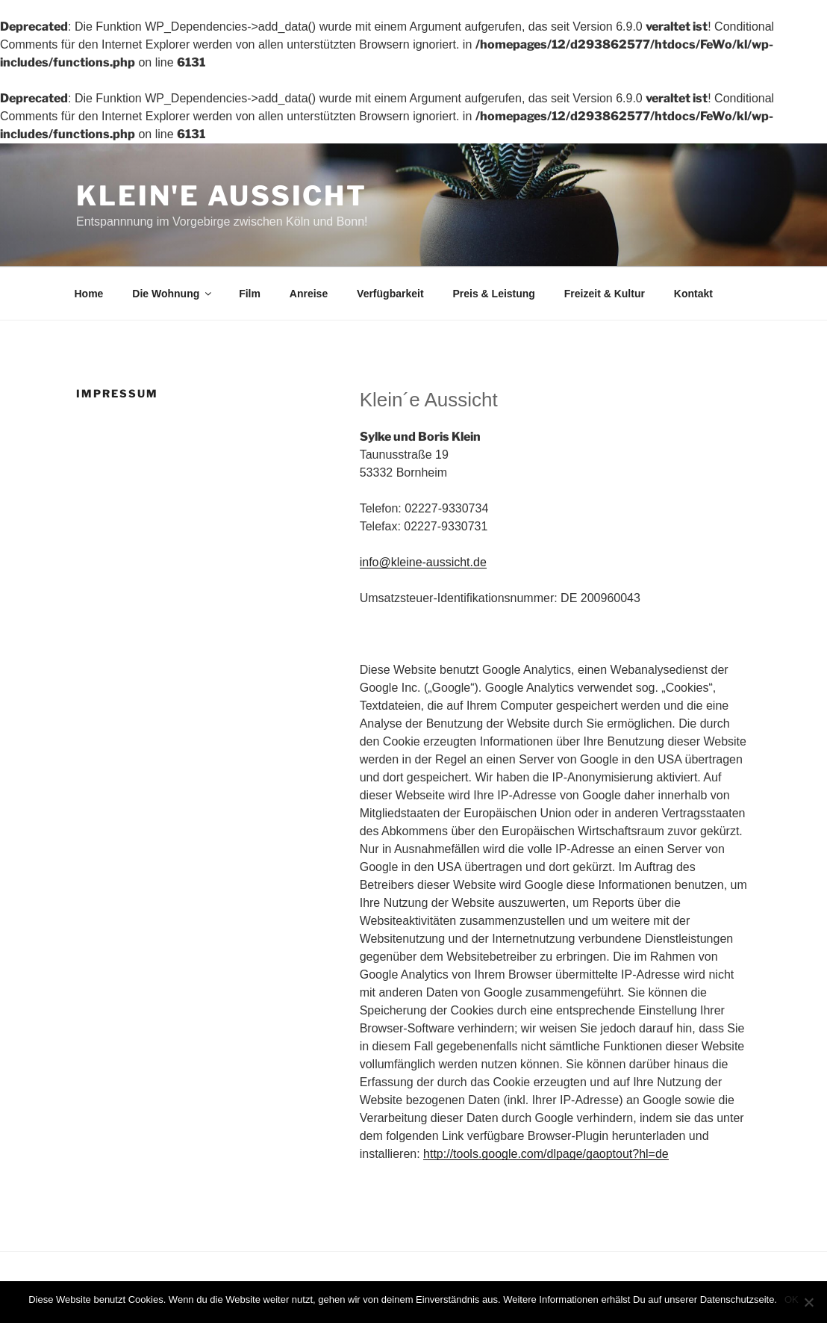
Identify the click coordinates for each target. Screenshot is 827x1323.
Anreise (309, 294)
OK (791, 1299)
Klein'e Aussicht (221, 195)
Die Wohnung (172, 294)
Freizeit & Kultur (604, 294)
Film (249, 294)
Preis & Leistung (493, 294)
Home (89, 294)
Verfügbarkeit (390, 294)
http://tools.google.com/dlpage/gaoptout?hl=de (546, 1153)
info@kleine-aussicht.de (423, 562)
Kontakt (693, 294)
